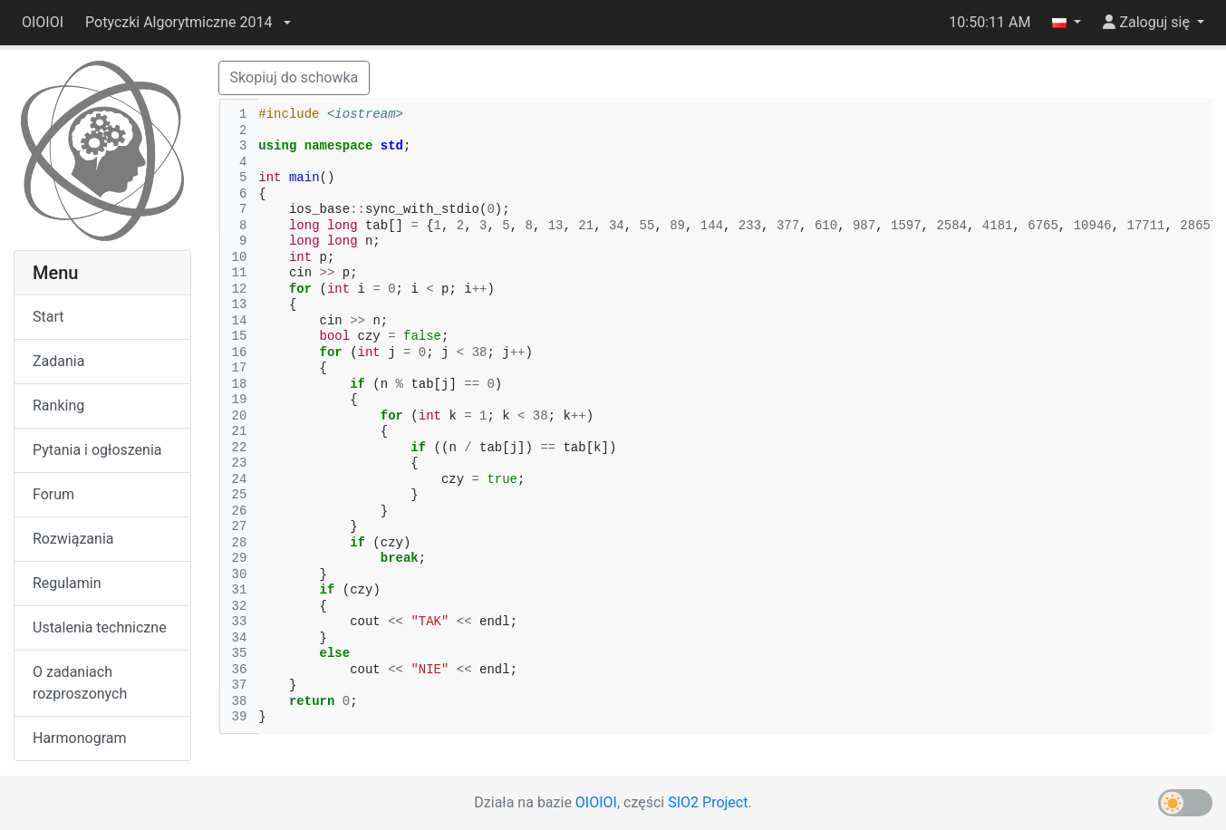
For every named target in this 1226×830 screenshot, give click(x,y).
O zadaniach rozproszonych (80, 682)
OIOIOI (42, 22)
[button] (187, 22)
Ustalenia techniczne (100, 627)
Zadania (58, 361)
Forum (53, 494)
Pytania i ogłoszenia (97, 449)
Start (48, 316)
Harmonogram (79, 738)
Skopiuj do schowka (294, 77)
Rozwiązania (73, 538)
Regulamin (67, 583)
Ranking (58, 405)
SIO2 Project (708, 802)
